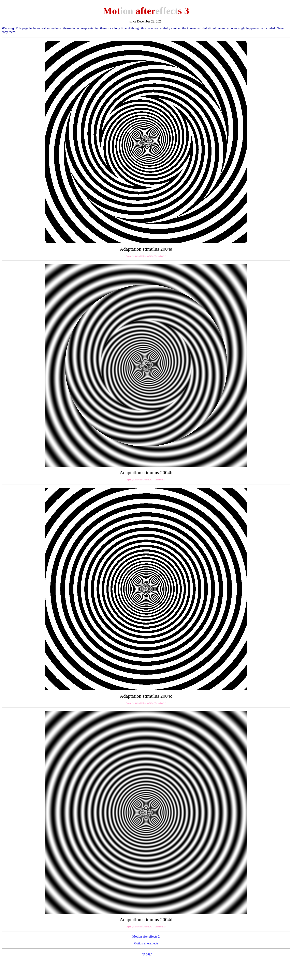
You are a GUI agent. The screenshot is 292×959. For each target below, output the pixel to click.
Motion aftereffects (146, 943)
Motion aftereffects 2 (146, 936)
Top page (146, 954)
